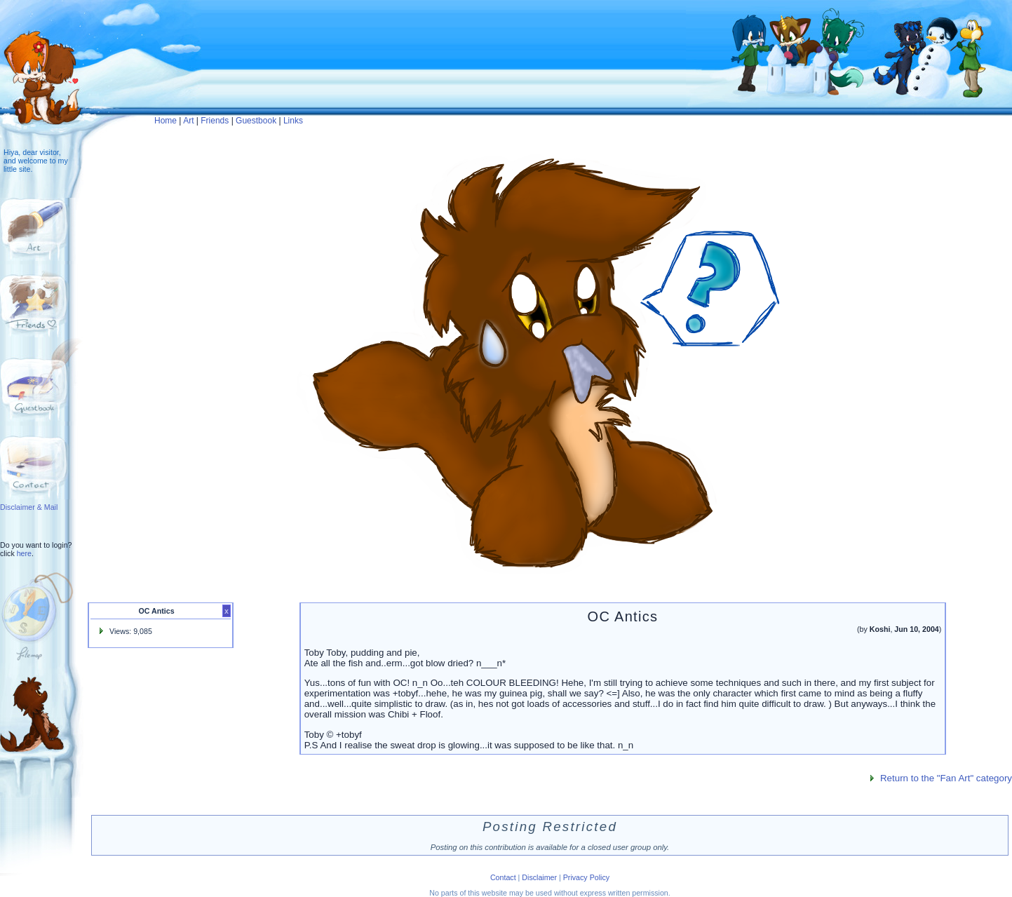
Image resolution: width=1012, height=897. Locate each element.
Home (165, 121)
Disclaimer (539, 877)
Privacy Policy (586, 877)
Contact (503, 877)
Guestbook (256, 121)
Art (188, 121)
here (24, 553)
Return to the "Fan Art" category (946, 778)
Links (293, 121)
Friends (215, 121)
